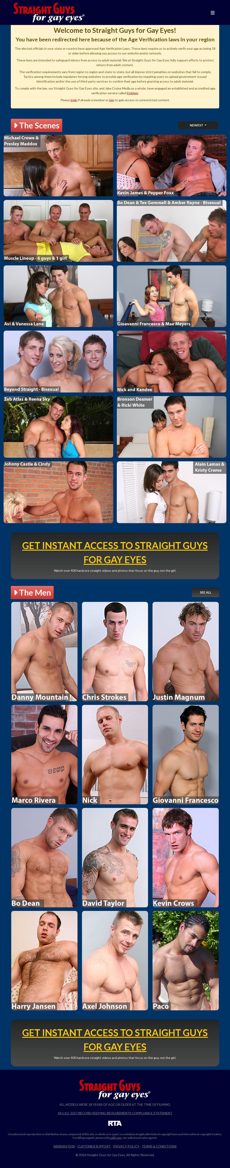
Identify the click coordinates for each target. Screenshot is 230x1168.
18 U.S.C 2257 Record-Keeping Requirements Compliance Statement (115, 1113)
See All (205, 592)
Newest (197, 125)
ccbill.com (115, 1137)
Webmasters (64, 1146)
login (74, 100)
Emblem (132, 93)
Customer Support (94, 1146)
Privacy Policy (126, 1146)
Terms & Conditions (159, 1146)
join (111, 100)
